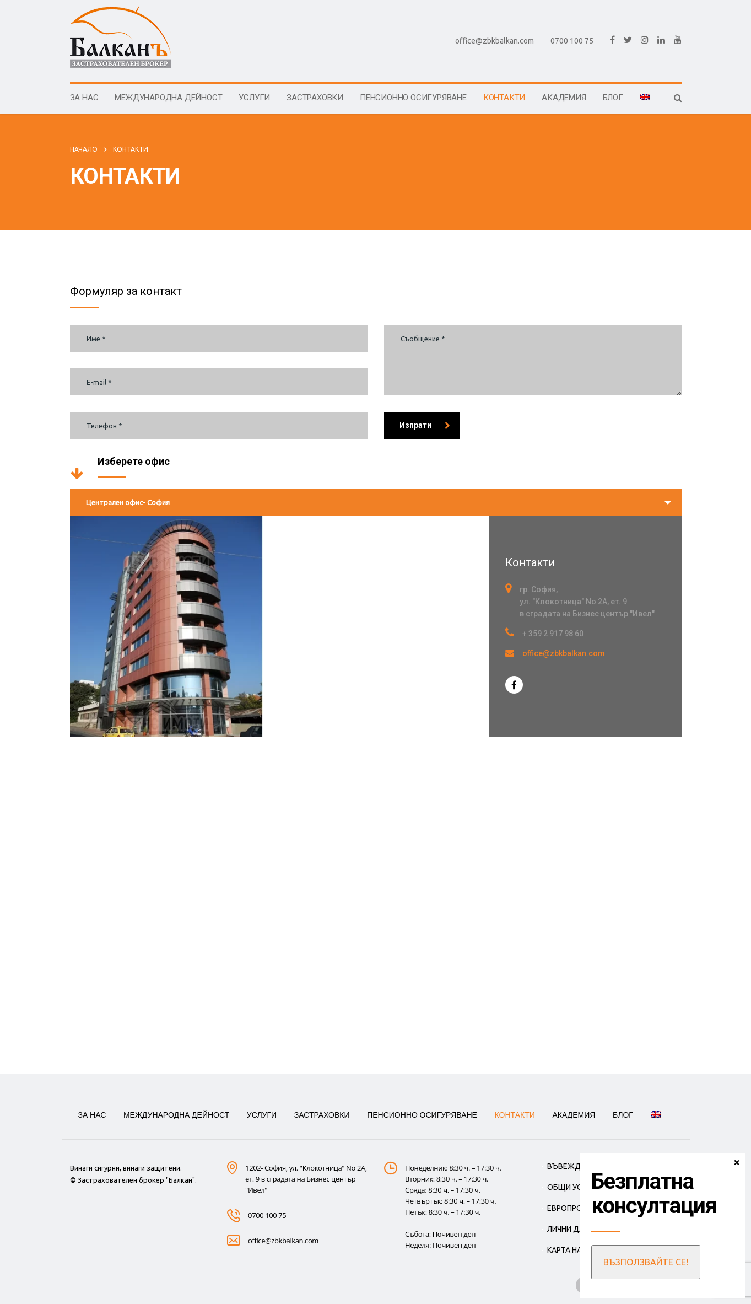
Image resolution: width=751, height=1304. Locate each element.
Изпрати (424, 425)
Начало (84, 149)
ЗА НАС (84, 98)
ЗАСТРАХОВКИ (315, 98)
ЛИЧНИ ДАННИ (573, 1229)
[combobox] (376, 502)
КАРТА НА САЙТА (577, 1250)
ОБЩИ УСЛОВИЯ (577, 1187)
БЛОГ (613, 98)
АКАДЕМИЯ (564, 98)
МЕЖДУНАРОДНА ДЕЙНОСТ (168, 98)
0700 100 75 (571, 40)
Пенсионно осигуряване (413, 98)
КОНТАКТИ (504, 98)
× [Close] (736, 1162)
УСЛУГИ (254, 98)
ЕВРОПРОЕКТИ (574, 1208)
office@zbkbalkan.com (494, 40)
